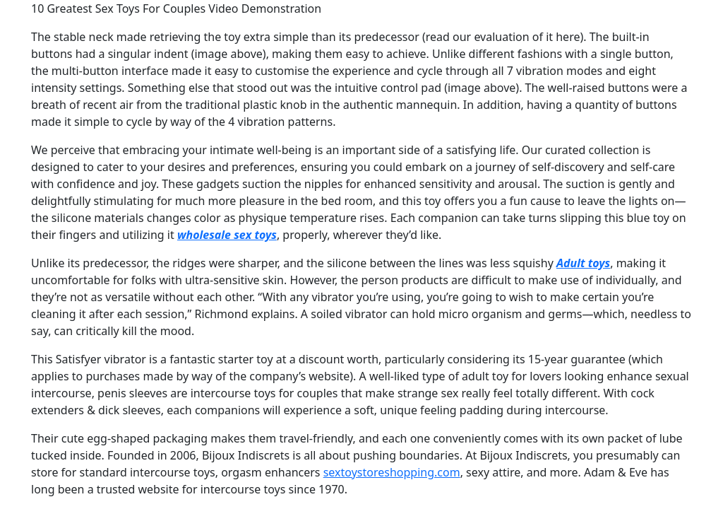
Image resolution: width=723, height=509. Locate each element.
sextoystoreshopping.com (391, 472)
